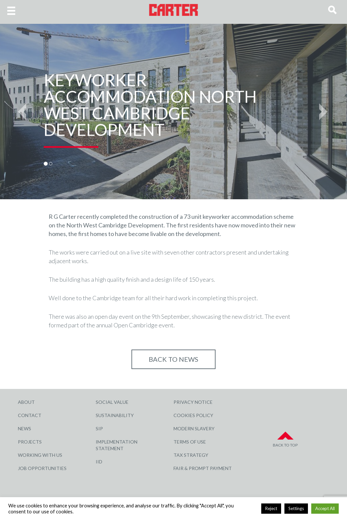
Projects (30, 442)
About (26, 402)
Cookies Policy (193, 415)
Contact (29, 415)
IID (99, 461)
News (24, 428)
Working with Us (40, 455)
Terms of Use (190, 442)
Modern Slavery (194, 428)
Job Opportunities (42, 468)
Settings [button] (296, 508)
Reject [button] (271, 508)
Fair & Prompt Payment (203, 468)
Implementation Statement (116, 445)
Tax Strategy (191, 455)
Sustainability (115, 415)
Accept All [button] (325, 508)
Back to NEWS (173, 359)
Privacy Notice (193, 402)
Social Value (112, 402)
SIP (99, 428)
